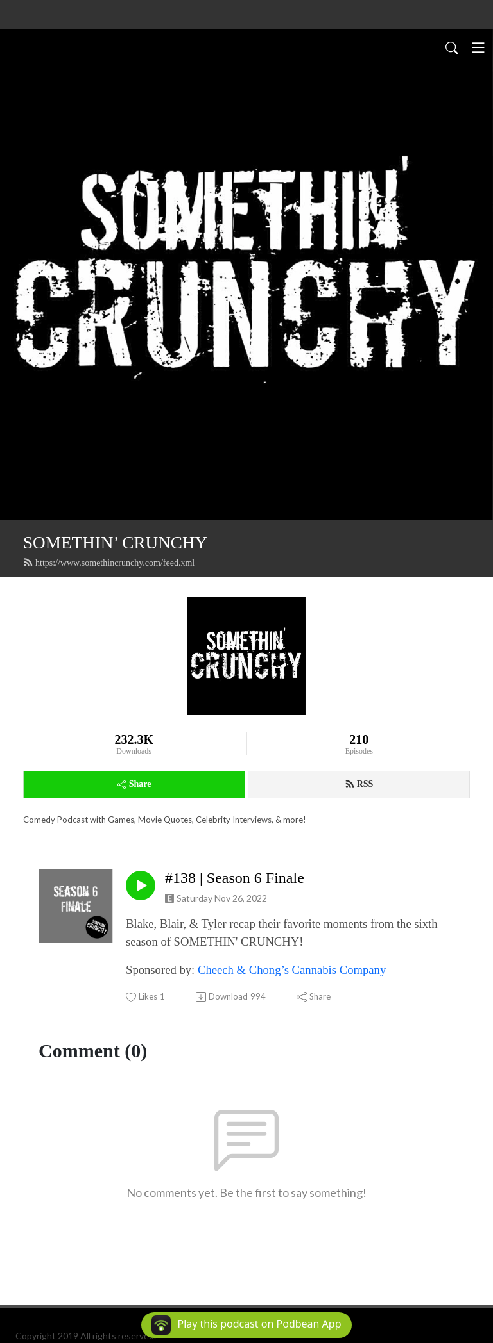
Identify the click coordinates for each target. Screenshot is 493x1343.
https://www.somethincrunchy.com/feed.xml (109, 562)
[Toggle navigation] (478, 47)
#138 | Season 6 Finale (234, 877)
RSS (359, 784)
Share (134, 784)
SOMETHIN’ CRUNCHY (115, 542)
